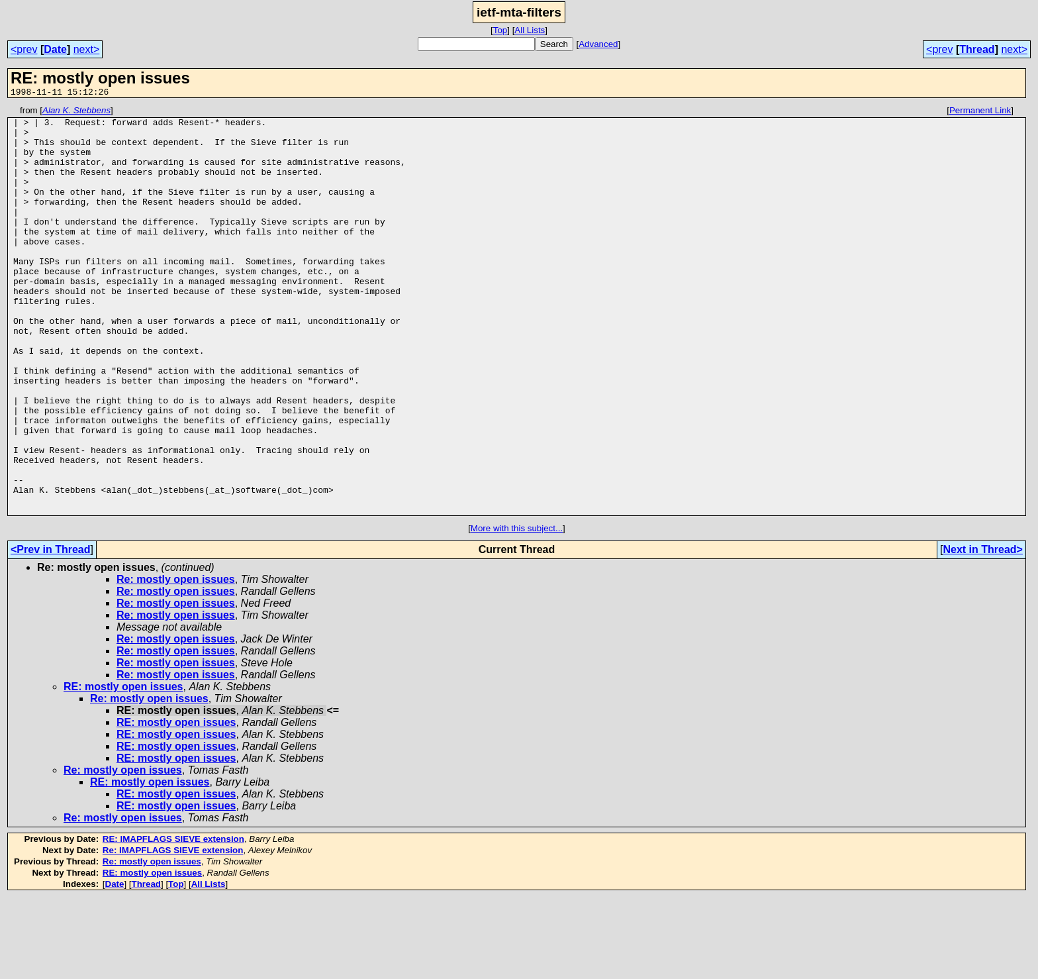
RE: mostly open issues (123, 768)
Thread (976, 49)
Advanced (598, 44)
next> (86, 49)
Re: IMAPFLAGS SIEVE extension (173, 932)
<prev (24, 49)
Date (55, 49)
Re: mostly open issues (176, 660)
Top (500, 30)
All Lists (529, 30)
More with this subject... (517, 610)
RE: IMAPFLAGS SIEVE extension (173, 920)
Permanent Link (980, 112)
